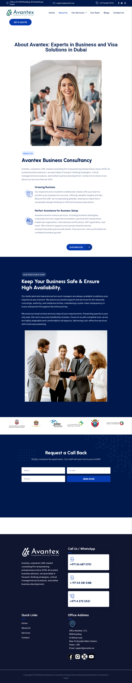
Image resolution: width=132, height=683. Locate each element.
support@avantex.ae (65, 3)
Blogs (106, 12)
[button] (10, 423)
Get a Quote (20, 22)
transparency (96, 303)
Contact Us (118, 12)
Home (52, 12)
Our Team (95, 12)
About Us (63, 12)
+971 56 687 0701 (105, 3)
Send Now (88, 479)
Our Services (77, 12)
